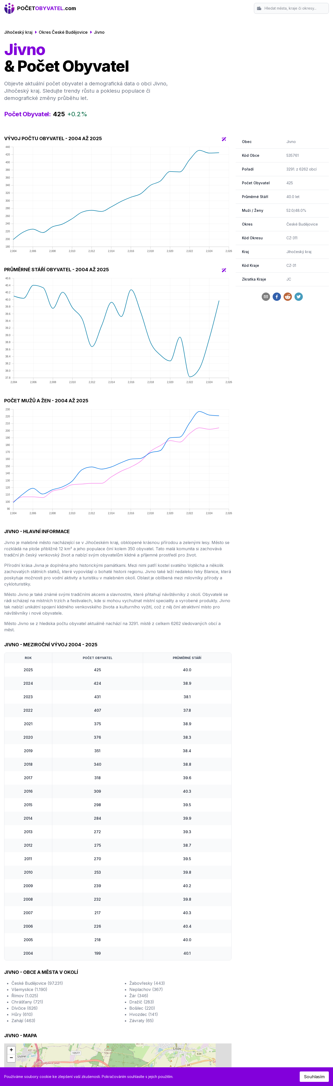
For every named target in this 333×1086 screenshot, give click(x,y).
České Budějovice (302, 224)
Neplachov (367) (146, 989)
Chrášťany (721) (27, 1001)
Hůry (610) (22, 1014)
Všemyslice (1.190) (29, 989)
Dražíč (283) (141, 1001)
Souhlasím (314, 1076)
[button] (11, 1050)
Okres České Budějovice (63, 32)
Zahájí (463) (23, 1020)
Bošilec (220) (142, 1008)
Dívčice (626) (24, 1008)
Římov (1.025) (24, 995)
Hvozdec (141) (143, 1014)
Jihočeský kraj (18, 32)
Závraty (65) (141, 1020)
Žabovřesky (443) (147, 983)
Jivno (99, 32)
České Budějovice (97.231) (37, 983)
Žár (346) (138, 995)
